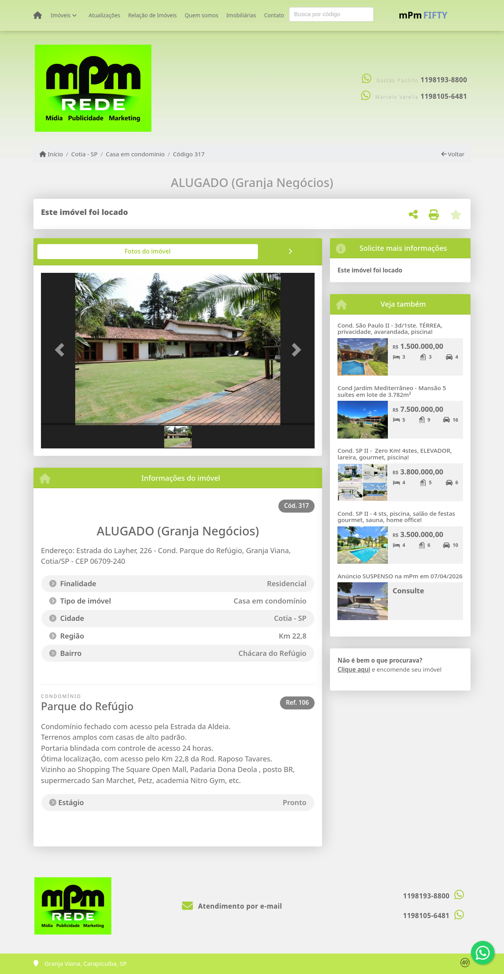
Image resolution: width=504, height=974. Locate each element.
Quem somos (202, 15)
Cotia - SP (84, 154)
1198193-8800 (444, 79)
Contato (274, 15)
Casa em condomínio (135, 154)
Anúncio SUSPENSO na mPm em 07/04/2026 (399, 576)
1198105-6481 (444, 96)
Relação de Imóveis (152, 15)
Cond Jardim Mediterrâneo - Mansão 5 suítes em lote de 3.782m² (391, 391)
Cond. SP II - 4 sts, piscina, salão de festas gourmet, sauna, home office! (396, 516)
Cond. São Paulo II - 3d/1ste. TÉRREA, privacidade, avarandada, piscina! (389, 328)
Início (51, 154)
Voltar (453, 154)
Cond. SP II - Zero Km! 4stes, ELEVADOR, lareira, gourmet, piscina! (394, 453)
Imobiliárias (241, 15)
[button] (61, 349)
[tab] (66, 251)
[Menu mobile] (37, 15)
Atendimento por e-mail (232, 906)
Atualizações (104, 15)
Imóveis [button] (60, 15)
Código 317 (189, 154)
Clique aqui (353, 669)
